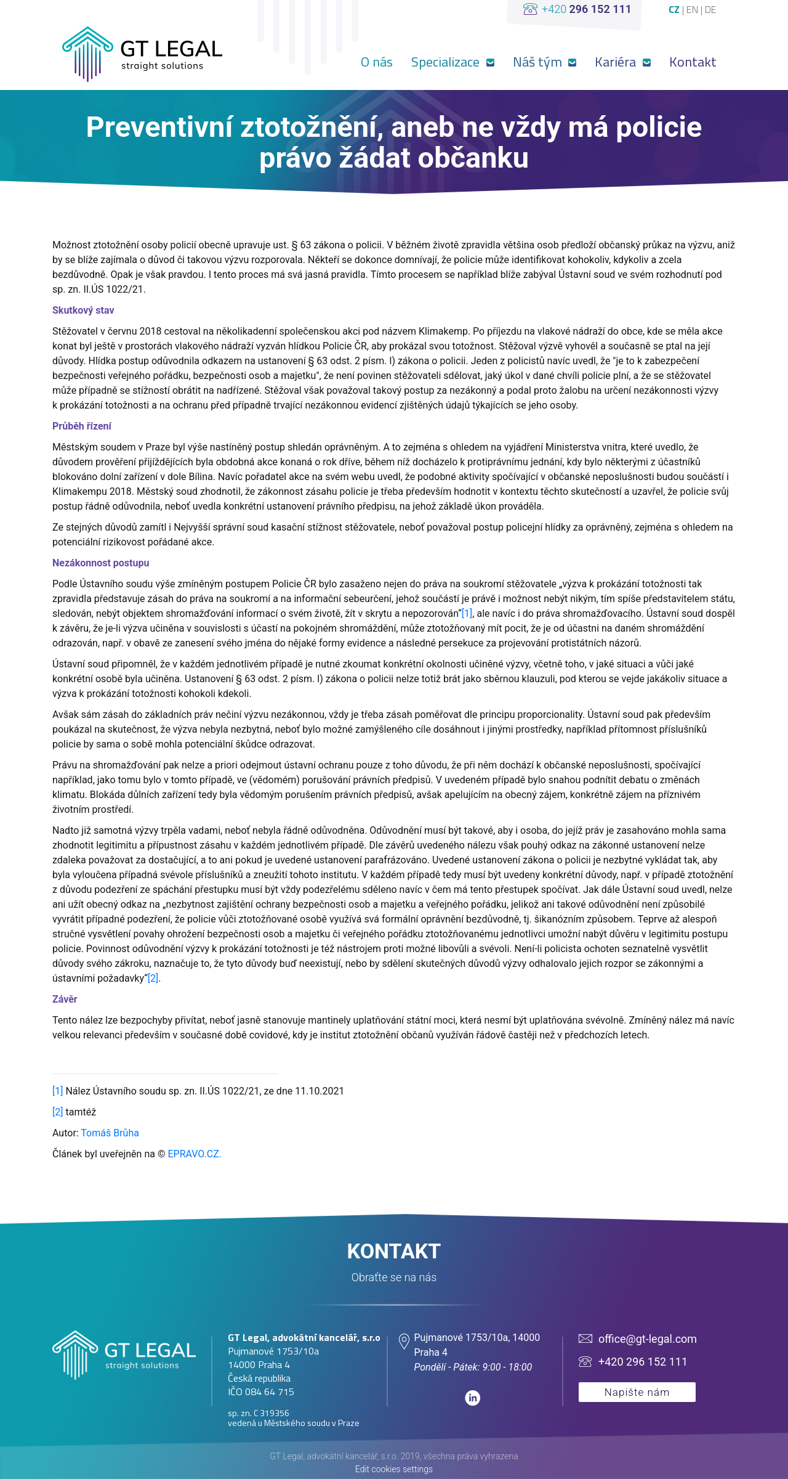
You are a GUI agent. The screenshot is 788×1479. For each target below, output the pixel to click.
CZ (675, 9)
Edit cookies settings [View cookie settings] (394, 1469)
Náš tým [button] (539, 61)
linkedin (472, 1398)
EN (693, 9)
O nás (377, 61)
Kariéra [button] (617, 61)
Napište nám (637, 1392)
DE (711, 9)
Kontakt (693, 61)
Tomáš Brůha (110, 1133)
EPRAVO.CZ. (193, 1154)
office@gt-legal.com (647, 1338)
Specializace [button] (447, 61)
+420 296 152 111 (643, 1361)
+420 (587, 8)
